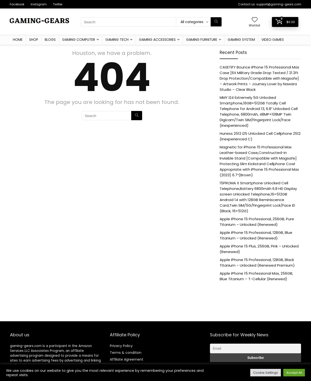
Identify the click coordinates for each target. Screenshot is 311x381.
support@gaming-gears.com (278, 4)
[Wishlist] (255, 20)
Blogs (50, 39)
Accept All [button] (294, 372)
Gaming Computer (78, 39)
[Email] (255, 348)
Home (18, 39)
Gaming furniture (201, 39)
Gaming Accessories (157, 39)
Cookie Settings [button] (265, 372)
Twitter (57, 4)
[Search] (216, 21)
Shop (33, 39)
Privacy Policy (121, 345)
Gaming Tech (117, 39)
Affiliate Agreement (126, 359)
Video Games (272, 39)
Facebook (17, 4)
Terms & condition (125, 352)
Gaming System (241, 39)
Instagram (39, 4)
